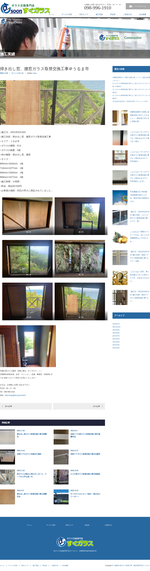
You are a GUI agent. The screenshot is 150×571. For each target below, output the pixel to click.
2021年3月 (116, 348)
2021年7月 (116, 336)
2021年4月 (116, 345)
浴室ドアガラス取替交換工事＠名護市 (85, 454)
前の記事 (8, 406)
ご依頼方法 (127, 14)
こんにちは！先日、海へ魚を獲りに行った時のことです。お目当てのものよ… (139, 276)
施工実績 (99, 14)
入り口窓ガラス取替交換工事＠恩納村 (85, 474)
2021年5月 (116, 342)
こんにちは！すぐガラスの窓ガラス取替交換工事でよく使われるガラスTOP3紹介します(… (139, 176)
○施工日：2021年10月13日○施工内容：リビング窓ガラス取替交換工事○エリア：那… (139, 216)
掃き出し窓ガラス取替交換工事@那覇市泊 (32, 495)
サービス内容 (67, 14)
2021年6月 (116, 339)
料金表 (113, 14)
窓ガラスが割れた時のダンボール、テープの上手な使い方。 (32, 475)
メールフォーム (140, 6)
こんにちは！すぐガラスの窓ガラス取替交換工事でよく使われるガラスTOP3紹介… (139, 156)
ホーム (51, 14)
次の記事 (96, 406)
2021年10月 (116, 327)
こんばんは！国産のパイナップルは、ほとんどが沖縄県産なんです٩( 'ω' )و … (139, 236)
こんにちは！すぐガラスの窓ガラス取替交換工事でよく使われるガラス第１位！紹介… (139, 136)
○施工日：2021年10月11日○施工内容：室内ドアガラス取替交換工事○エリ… (139, 296)
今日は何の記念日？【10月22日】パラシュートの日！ (130, 101)
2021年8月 (116, 333)
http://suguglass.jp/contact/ (15, 395)
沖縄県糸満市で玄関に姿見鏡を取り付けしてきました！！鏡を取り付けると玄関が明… (139, 116)
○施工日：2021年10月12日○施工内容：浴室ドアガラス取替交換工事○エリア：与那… (139, 256)
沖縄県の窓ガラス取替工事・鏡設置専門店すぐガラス (132, 565)
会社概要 (142, 14)
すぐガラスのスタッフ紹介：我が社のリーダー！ (85, 495)
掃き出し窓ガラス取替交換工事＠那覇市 (32, 435)
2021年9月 (116, 330)
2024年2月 (116, 324)
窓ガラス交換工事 (18, 73)
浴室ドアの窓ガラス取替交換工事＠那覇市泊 (85, 435)
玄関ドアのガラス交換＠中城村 (29, 454)
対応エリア (84, 14)
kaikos (35, 73)
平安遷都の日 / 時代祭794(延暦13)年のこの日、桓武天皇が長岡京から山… (139, 196)
